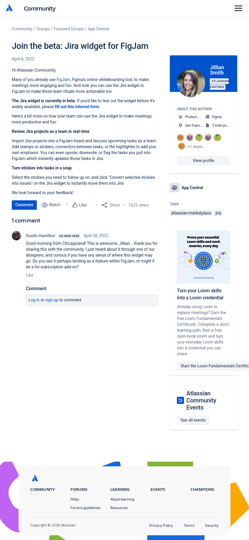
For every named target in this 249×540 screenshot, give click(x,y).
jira (218, 213)
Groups (43, 29)
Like (29, 275)
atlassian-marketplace (191, 213)
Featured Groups (69, 29)
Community (40, 8)
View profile (203, 160)
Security (212, 525)
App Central (98, 29)
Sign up (52, 300)
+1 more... (196, 146)
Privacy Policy (161, 525)
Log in (34, 300)
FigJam (63, 79)
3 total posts (221, 125)
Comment (24, 204)
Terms (189, 525)
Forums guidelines (85, 508)
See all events (192, 420)
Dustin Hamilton (40, 235)
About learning (122, 499)
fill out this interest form (77, 106)
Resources (119, 508)
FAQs (74, 499)
